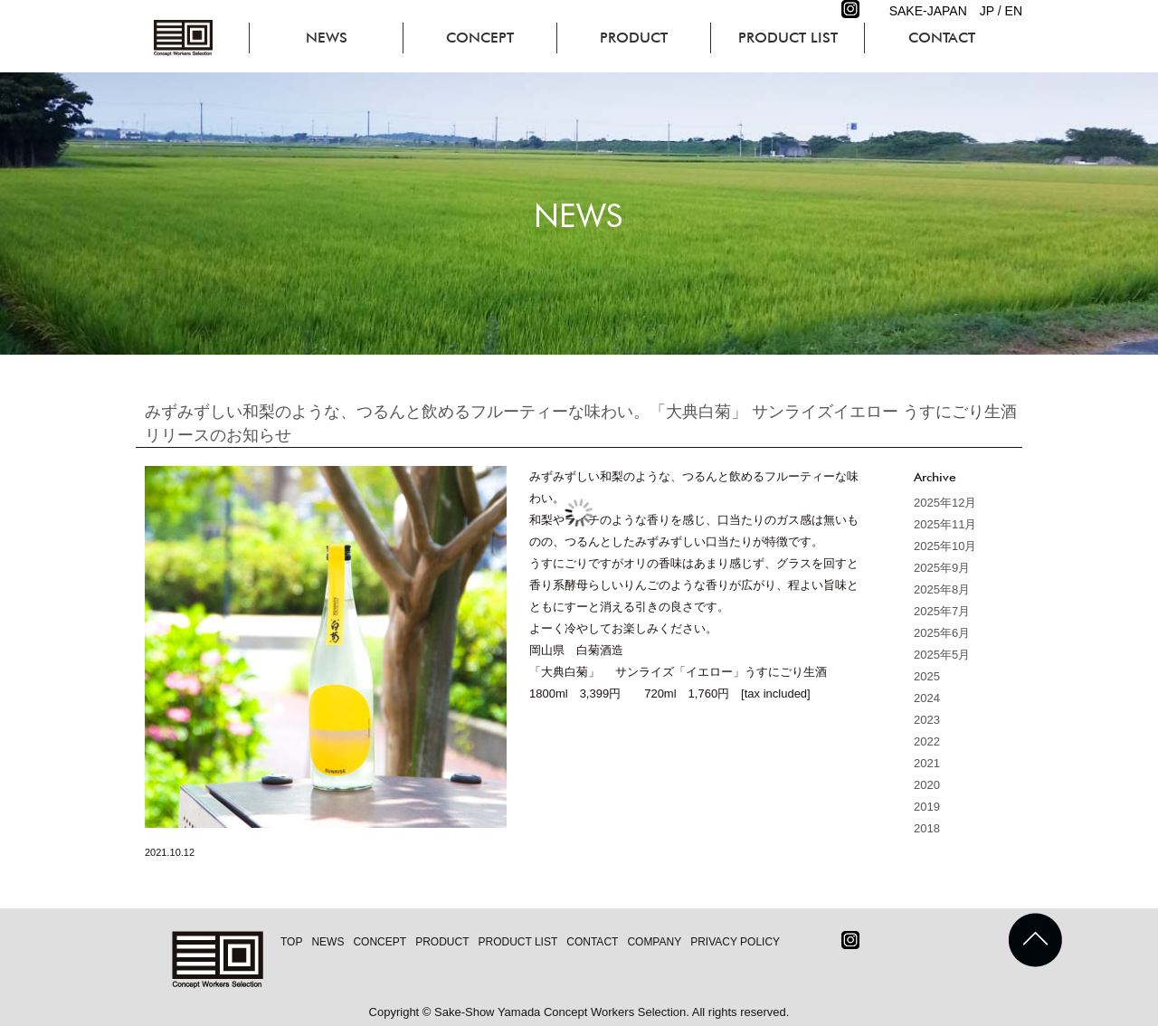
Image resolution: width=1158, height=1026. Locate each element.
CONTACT (941, 37)
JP (987, 11)
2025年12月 (945, 502)
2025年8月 (942, 589)
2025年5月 (942, 654)
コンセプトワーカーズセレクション (185, 38)
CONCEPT (480, 37)
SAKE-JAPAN (928, 11)
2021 (927, 763)
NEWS (326, 37)
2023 (927, 720)
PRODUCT (634, 37)
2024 (927, 698)
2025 (927, 676)
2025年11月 (945, 524)
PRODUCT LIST (788, 37)
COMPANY (654, 942)
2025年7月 (942, 611)
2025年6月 (942, 633)
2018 (927, 828)
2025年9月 (942, 568)
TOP (291, 942)
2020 (927, 785)
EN (1013, 11)
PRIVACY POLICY (735, 942)
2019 (927, 806)
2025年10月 (945, 546)
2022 (927, 741)
